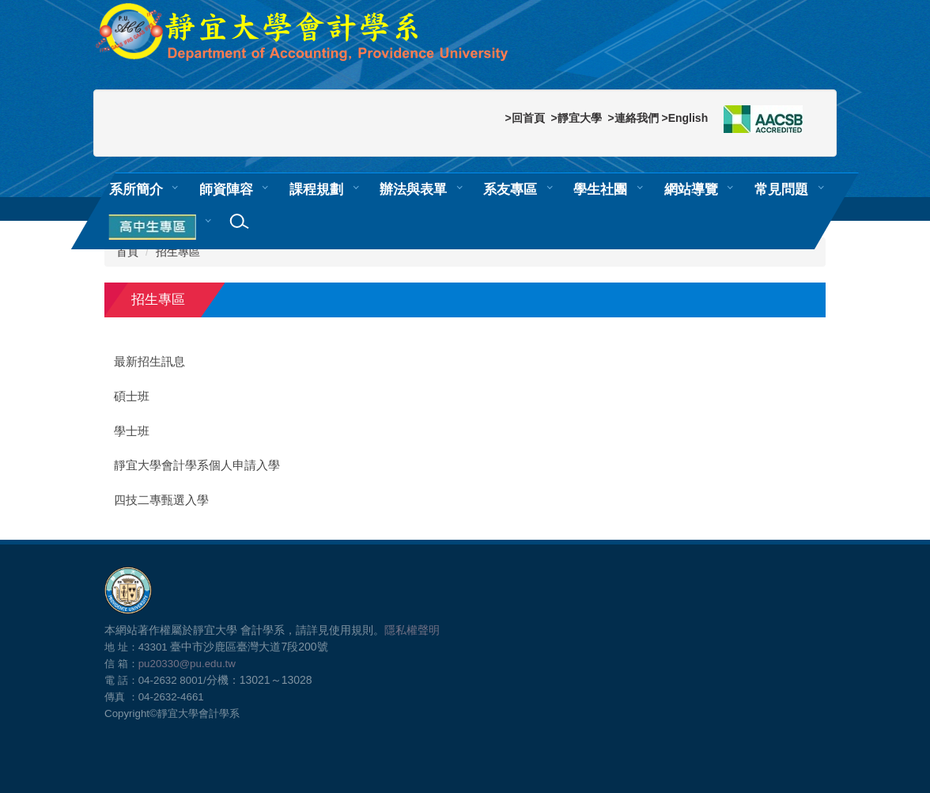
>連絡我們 (632, 118)
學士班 (131, 431)
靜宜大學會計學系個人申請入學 (197, 465)
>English (684, 118)
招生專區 (178, 251)
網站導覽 (691, 189)
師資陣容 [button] (226, 189)
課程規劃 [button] (316, 189)
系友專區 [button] (510, 189)
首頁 (127, 251)
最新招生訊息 (149, 361)
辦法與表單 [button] (413, 189)
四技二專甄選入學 (161, 500)
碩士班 (131, 396)
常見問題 (781, 189)
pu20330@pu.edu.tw (187, 664)
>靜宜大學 (575, 118)
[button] (155, 228)
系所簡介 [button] (136, 189)
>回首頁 (524, 118)
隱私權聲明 (412, 630)
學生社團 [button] (600, 189)
